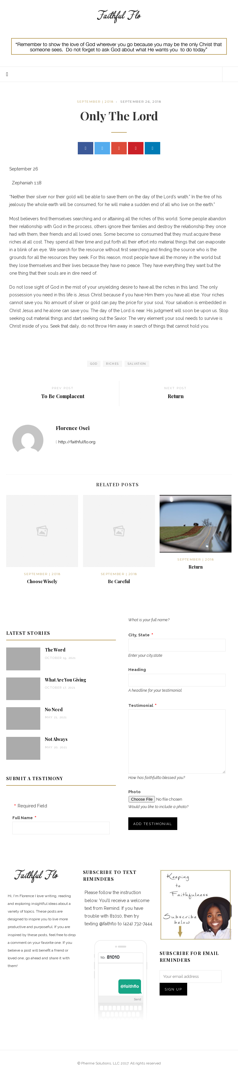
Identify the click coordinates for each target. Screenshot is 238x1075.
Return (195, 567)
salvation (137, 363)
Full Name (22, 817)
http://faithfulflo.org (76, 442)
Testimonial (140, 705)
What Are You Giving (65, 680)
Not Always (56, 739)
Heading (137, 669)
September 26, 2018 (140, 102)
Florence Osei (73, 428)
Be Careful (119, 581)
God (93, 363)
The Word (55, 650)
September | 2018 (95, 102)
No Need (54, 709)
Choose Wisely (42, 581)
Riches (112, 363)
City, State (139, 635)
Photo (134, 791)
